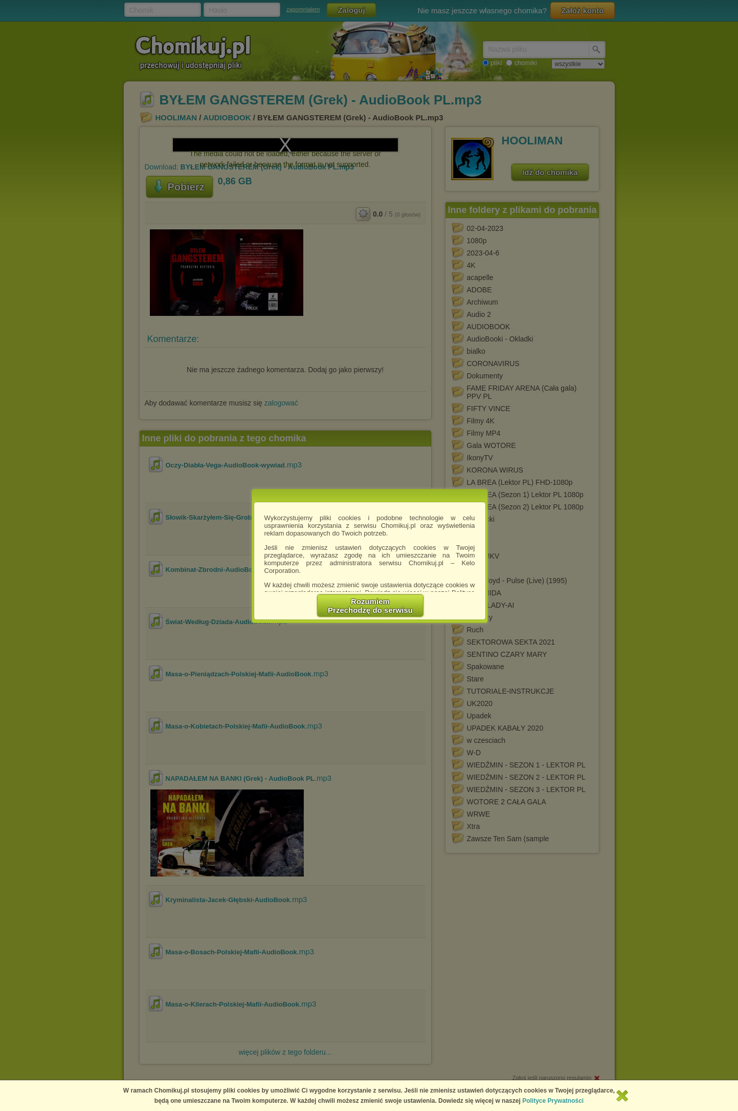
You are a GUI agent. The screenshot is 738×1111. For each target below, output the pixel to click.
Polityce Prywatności (553, 1100)
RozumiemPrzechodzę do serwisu (370, 605)
